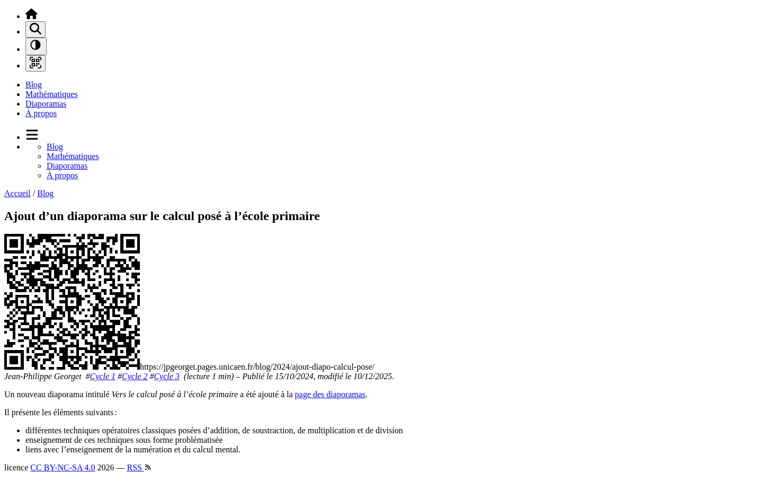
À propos (41, 113)
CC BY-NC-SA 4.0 (62, 467)
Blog (33, 84)
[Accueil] (31, 16)
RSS (139, 467)
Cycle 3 (166, 376)
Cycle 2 (134, 376)
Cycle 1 (103, 376)
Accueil (17, 193)
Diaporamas (45, 103)
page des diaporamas (330, 394)
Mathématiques (51, 94)
